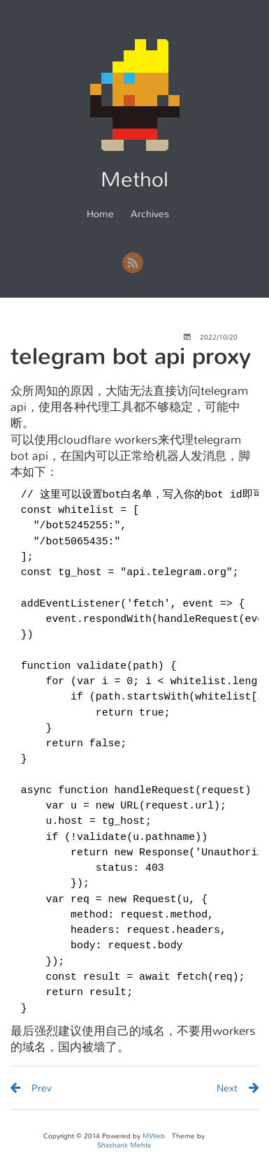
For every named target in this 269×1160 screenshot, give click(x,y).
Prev (41, 1088)
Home (100, 214)
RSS (132, 262)
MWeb (154, 1135)
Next (227, 1088)
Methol (134, 179)
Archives (150, 214)
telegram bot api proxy (130, 356)
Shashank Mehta (124, 1145)
